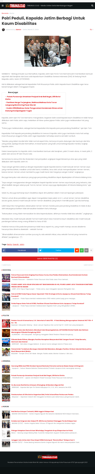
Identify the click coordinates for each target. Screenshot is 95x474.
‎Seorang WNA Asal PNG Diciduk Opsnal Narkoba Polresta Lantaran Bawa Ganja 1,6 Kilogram (47, 366)
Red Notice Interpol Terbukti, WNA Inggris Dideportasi (32, 411)
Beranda (5, 13)
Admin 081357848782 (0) (47, 258)
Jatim (22, 244)
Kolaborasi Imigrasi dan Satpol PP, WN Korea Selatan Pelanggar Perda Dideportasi (44, 421)
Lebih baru (7, 265)
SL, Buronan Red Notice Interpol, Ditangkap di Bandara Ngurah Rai (37, 385)
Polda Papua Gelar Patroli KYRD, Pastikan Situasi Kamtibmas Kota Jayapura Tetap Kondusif (47, 303)
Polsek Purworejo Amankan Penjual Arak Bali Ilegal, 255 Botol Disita (37, 375)
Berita (12, 13)
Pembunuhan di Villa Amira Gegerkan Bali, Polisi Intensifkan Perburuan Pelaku (42, 395)
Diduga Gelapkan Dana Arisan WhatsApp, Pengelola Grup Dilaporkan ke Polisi (42, 431)
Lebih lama (88, 265)
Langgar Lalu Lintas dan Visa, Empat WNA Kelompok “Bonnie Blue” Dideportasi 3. (43, 440)
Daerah (16, 244)
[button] (2, 5)
